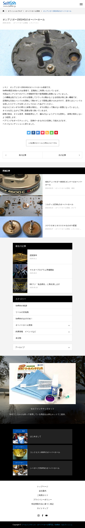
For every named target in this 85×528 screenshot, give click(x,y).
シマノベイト (34, 23)
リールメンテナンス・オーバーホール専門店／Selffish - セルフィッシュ (46, 525)
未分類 (18, 338)
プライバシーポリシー (42, 500)
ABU (73, 188)
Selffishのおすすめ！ (24, 319)
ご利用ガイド (42, 495)
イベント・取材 (20, 431)
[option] (42, 388)
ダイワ (73, 208)
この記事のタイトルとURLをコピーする (42, 143)
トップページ (42, 486)
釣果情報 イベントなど (26, 331)
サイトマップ (42, 508)
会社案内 (42, 491)
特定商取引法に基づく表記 (42, 504)
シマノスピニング (77, 229)
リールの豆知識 (22, 312)
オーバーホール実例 (20, 23)
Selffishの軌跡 (21, 306)
